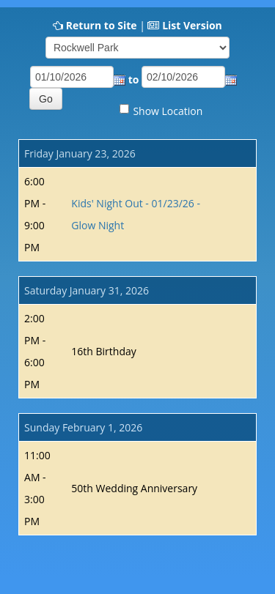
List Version (192, 25)
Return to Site (101, 25)
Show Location (167, 111)
